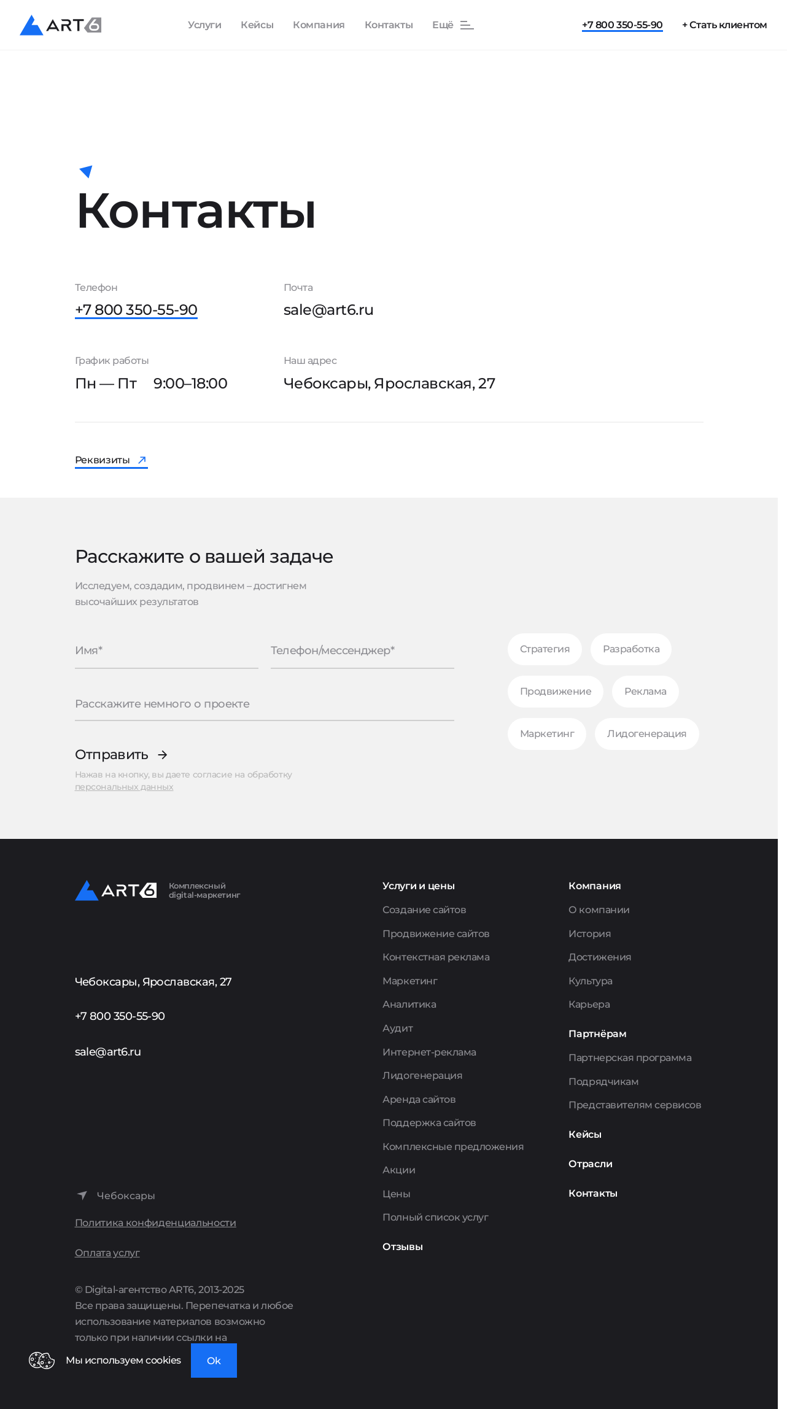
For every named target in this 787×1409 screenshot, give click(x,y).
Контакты (389, 25)
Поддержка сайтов (429, 1123)
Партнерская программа (629, 1058)
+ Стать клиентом (724, 25)
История (589, 934)
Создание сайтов (424, 910)
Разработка (631, 649)
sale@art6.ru (329, 309)
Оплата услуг (107, 1253)
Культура (590, 981)
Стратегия (545, 649)
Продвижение (556, 691)
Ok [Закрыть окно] (214, 1361)
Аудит (397, 1028)
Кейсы (257, 25)
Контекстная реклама (435, 957)
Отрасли (590, 1164)
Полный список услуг (435, 1217)
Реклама (645, 691)
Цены (396, 1194)
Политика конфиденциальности (155, 1223)
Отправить (112, 754)
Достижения (599, 957)
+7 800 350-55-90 (622, 25)
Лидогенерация (647, 733)
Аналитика (409, 1004)
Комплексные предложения (453, 1146)
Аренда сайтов (419, 1099)
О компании (598, 910)
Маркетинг (547, 733)
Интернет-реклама (429, 1052)
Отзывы (402, 1247)
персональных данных (124, 786)
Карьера (589, 1004)
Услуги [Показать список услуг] (204, 25)
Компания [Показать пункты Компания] (318, 25)
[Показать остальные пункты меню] (453, 25)
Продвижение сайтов (435, 934)
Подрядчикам (603, 1081)
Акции (398, 1170)
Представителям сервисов (634, 1105)
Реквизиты (102, 460)
